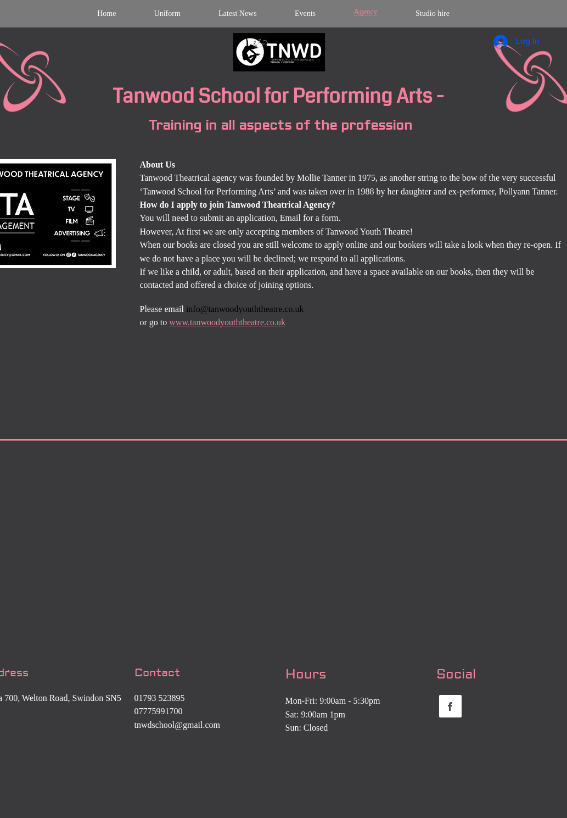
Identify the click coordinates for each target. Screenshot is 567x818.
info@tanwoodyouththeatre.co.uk (245, 309)
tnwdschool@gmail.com (177, 725)
